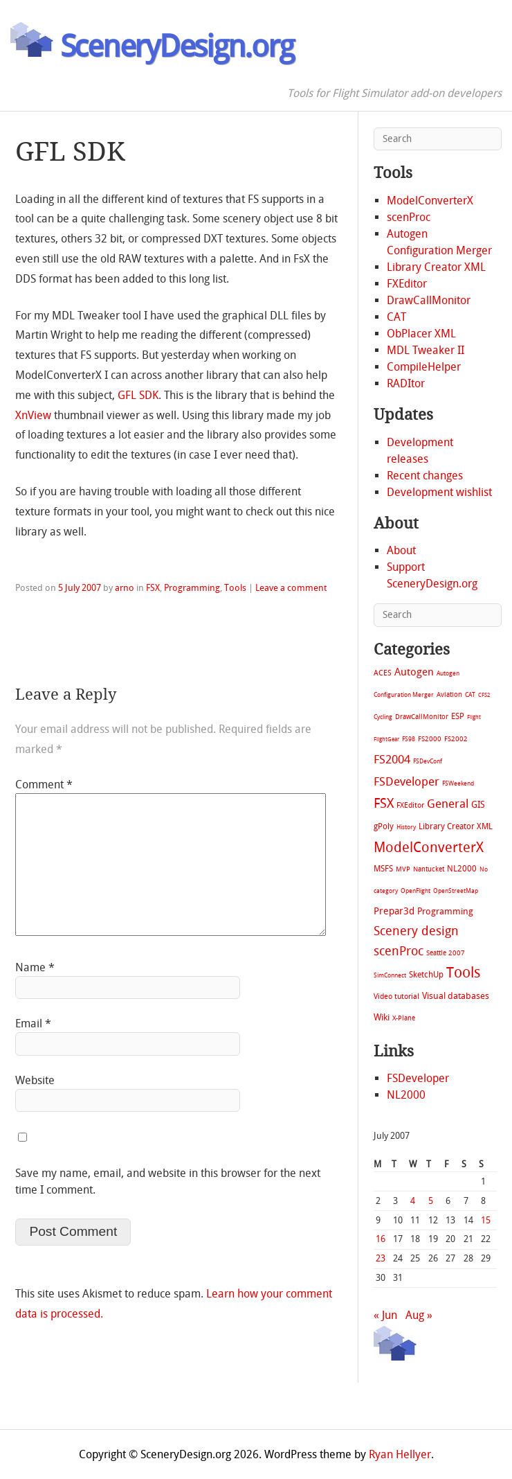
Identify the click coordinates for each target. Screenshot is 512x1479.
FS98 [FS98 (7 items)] (408, 739)
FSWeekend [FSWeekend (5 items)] (458, 783)
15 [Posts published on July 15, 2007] (486, 1220)
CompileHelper (424, 366)
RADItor (406, 383)
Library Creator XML (436, 267)
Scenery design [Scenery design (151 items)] (416, 931)
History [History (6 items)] (406, 827)
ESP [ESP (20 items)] (457, 716)
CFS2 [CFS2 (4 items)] (484, 695)
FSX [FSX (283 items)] (384, 803)
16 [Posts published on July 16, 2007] (380, 1239)
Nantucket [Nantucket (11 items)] (428, 869)
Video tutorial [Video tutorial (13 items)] (396, 996)
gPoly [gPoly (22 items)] (384, 826)
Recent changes (425, 475)
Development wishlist (439, 492)
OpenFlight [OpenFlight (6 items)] (415, 890)
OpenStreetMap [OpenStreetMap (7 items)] (455, 890)
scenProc (408, 217)
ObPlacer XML (421, 333)
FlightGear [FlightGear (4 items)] (386, 739)
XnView (33, 415)
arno (124, 588)
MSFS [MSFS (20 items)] (383, 869)
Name (35, 967)
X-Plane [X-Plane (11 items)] (403, 1017)
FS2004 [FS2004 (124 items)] (392, 759)
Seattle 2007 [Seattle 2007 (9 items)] (445, 953)
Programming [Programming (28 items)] (445, 911)
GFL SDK (138, 395)
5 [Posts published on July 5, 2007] (430, 1201)
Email (33, 1023)
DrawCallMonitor (428, 300)
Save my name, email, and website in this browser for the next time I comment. (167, 1181)
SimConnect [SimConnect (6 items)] (390, 975)
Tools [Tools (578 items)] (463, 973)
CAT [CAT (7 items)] (470, 694)
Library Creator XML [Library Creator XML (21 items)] (456, 826)
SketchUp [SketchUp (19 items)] (426, 975)
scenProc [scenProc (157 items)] (398, 951)
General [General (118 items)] (447, 804)
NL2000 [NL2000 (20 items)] (462, 869)
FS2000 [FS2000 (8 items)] (429, 739)
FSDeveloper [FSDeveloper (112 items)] (406, 781)
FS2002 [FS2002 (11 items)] (456, 738)
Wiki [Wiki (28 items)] (382, 1017)
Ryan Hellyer (400, 1454)
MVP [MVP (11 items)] (403, 869)
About (401, 550)
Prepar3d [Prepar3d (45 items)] (394, 911)
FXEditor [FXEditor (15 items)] (410, 805)
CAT (396, 317)
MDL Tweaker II (425, 350)
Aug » (418, 1315)
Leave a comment (291, 588)
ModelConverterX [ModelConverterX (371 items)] (429, 847)
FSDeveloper (418, 1078)
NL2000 (406, 1094)
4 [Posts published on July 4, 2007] (412, 1201)
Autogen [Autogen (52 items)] (414, 672)
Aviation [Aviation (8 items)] (449, 694)
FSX (153, 588)
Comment (44, 784)
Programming (192, 588)
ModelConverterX (430, 200)
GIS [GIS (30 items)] (478, 804)
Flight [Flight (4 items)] (474, 717)
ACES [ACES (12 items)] (383, 672)
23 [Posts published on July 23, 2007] (380, 1258)
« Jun (385, 1315)
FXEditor (407, 283)
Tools (235, 588)
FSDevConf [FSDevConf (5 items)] (427, 761)
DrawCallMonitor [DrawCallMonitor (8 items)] (421, 716)
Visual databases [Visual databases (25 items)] (455, 996)
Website (35, 1080)
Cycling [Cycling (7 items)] (383, 716)
